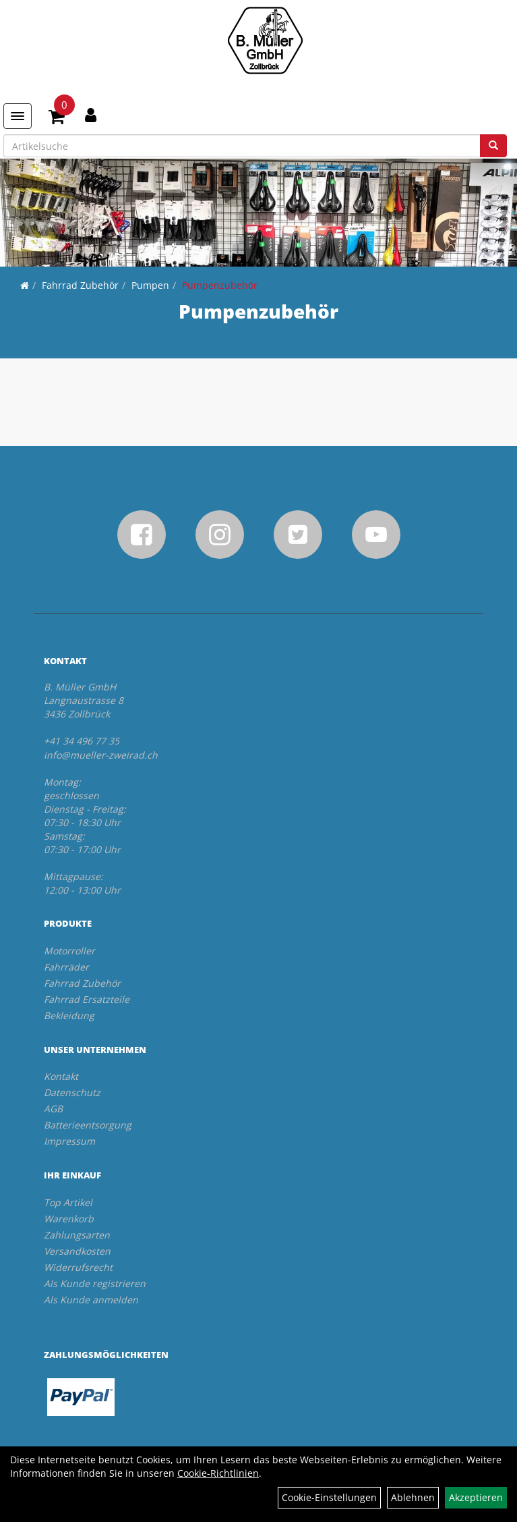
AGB (53, 1108)
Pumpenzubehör (219, 285)
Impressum (69, 1141)
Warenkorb (69, 1218)
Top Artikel (68, 1202)
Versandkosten (77, 1251)
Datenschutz (72, 1092)
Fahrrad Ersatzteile (86, 999)
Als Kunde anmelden (91, 1299)
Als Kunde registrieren (95, 1283)
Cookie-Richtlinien (218, 1473)
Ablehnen (413, 1497)
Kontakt (61, 1076)
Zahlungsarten (77, 1234)
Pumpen (150, 285)
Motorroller (69, 950)
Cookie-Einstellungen (329, 1497)
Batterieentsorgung (87, 1124)
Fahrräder (66, 966)
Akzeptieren (476, 1497)
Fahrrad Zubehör (80, 285)
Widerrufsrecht (78, 1267)
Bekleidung (69, 1015)
